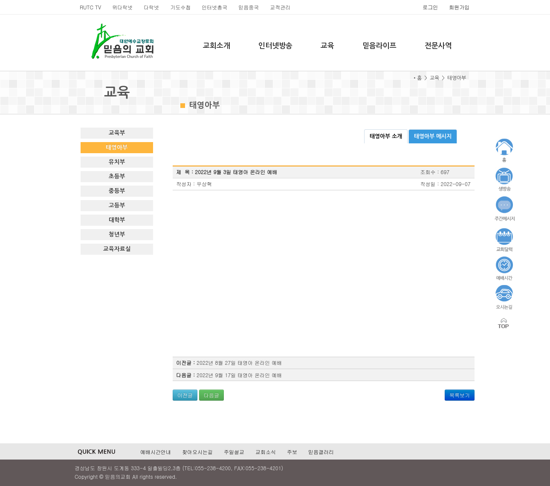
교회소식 (265, 451)
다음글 (211, 395)
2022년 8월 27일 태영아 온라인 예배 (239, 362)
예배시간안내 (155, 451)
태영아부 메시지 (433, 136)
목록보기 (459, 395)
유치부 (117, 162)
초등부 (117, 176)
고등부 (117, 205)
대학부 (117, 220)
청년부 (117, 234)
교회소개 (216, 45)
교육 (327, 45)
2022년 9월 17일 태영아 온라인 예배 (239, 374)
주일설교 (234, 451)
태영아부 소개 (386, 136)
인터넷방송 (275, 45)
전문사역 (438, 45)
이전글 (185, 395)
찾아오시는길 (197, 451)
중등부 (117, 191)
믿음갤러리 (321, 451)
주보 (292, 451)
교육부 (117, 133)
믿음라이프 (379, 45)
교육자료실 (117, 249)
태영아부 (117, 147)
